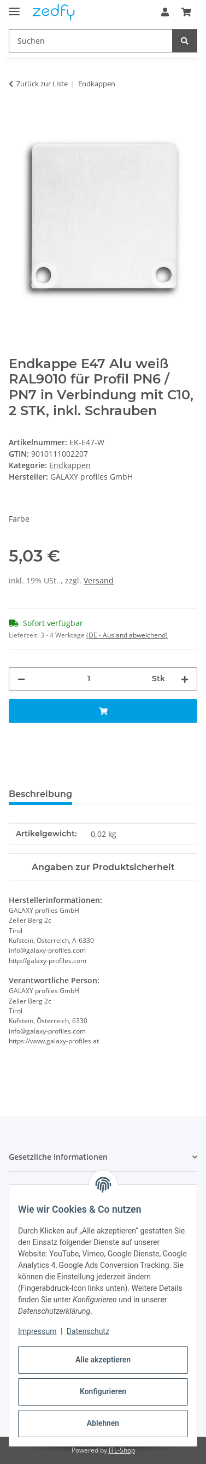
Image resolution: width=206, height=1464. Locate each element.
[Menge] (88, 679)
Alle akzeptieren (103, 1359)
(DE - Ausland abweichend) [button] (127, 635)
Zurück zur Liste (42, 83)
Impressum (37, 1331)
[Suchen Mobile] (91, 40)
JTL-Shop (122, 1450)
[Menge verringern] (21, 679)
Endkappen (70, 465)
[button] (165, 12)
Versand (99, 580)
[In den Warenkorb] (17, 118)
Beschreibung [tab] (40, 794)
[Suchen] (184, 40)
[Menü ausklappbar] (14, 7)
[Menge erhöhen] (185, 679)
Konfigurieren (103, 1391)
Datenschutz (88, 1331)
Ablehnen (103, 1423)
